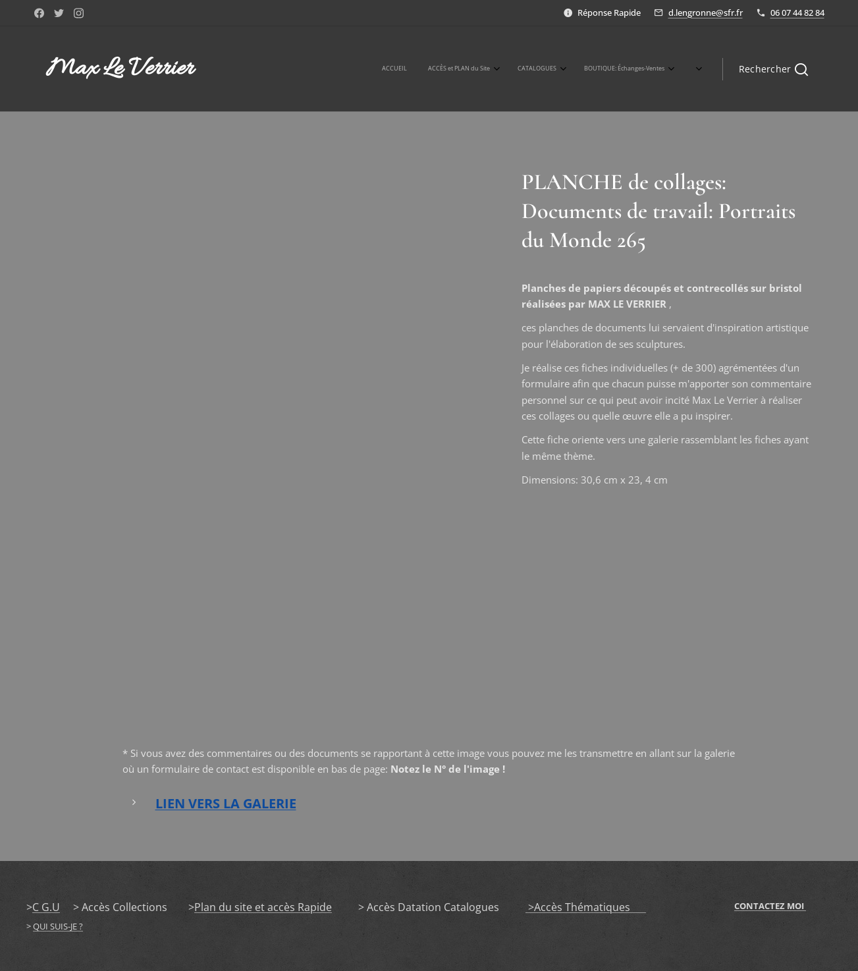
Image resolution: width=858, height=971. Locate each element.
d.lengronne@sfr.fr (705, 12)
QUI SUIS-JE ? (58, 926)
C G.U (46, 907)
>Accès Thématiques (585, 907)
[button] (773, 69)
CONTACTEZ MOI (770, 906)
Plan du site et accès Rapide (263, 907)
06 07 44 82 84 (797, 12)
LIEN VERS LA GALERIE (225, 803)
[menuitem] (480, 69)
